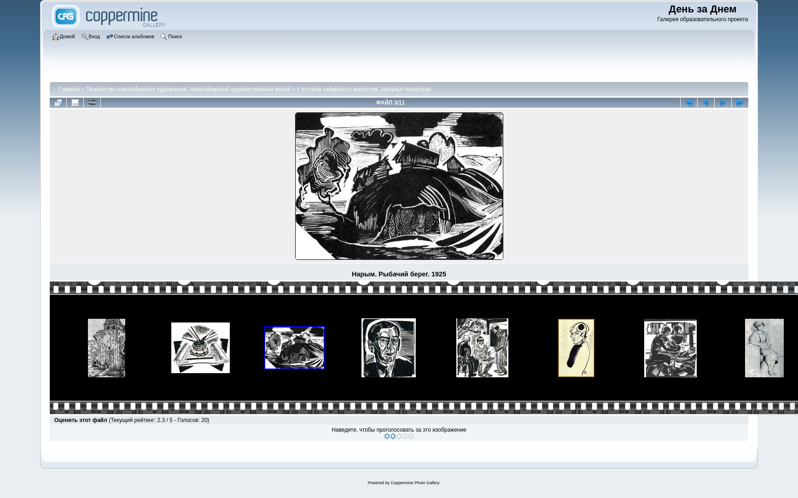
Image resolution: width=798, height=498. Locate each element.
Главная (69, 89)
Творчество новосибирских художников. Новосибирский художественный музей (188, 89)
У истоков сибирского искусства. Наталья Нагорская (364, 89)
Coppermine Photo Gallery (414, 482)
